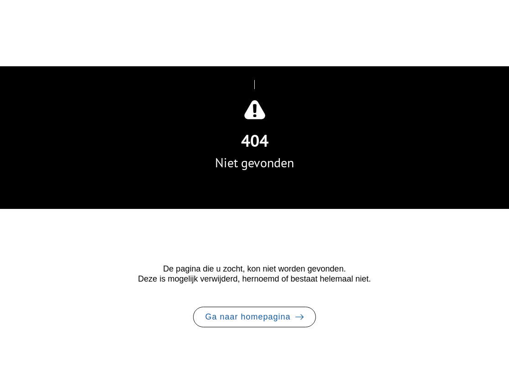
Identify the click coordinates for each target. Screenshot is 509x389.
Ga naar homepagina (247, 316)
